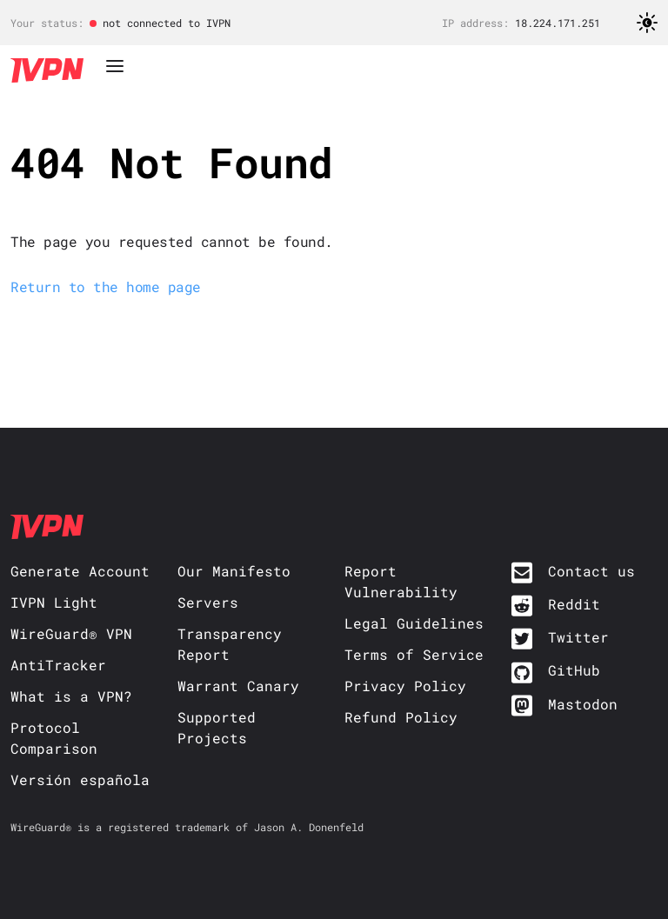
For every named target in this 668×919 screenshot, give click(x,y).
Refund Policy (401, 717)
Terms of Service (414, 654)
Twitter (578, 637)
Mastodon (583, 704)
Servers (207, 602)
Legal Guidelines (414, 623)
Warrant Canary (238, 685)
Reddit (574, 604)
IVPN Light (53, 602)
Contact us (591, 571)
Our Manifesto (234, 571)
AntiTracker (58, 665)
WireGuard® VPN (71, 633)
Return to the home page (105, 286)
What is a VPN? (71, 696)
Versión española (80, 779)
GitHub (574, 670)
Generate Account (80, 571)
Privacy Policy (405, 685)
